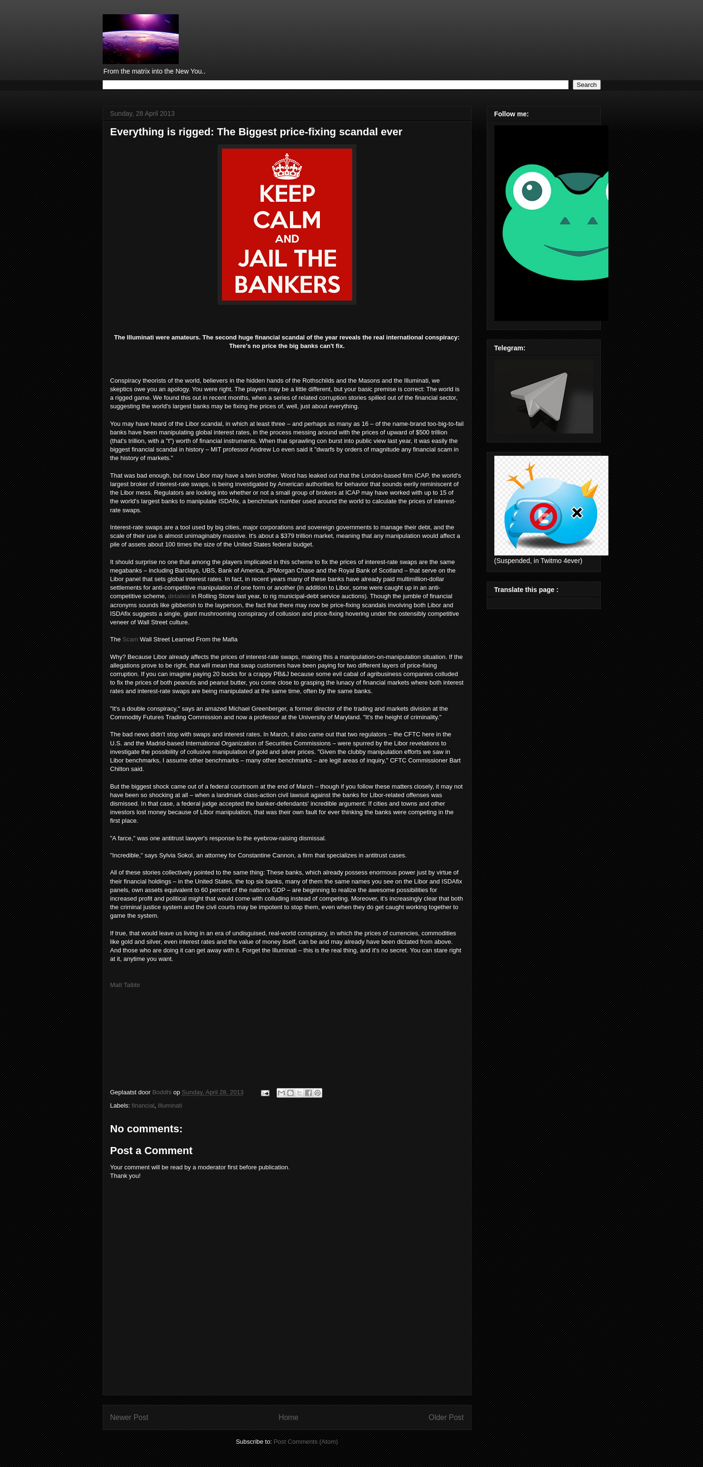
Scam (130, 639)
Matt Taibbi (125, 984)
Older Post (446, 1417)
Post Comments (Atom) (306, 1441)
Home (289, 1417)
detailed (179, 596)
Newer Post (129, 1417)
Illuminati (170, 1105)
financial (143, 1105)
